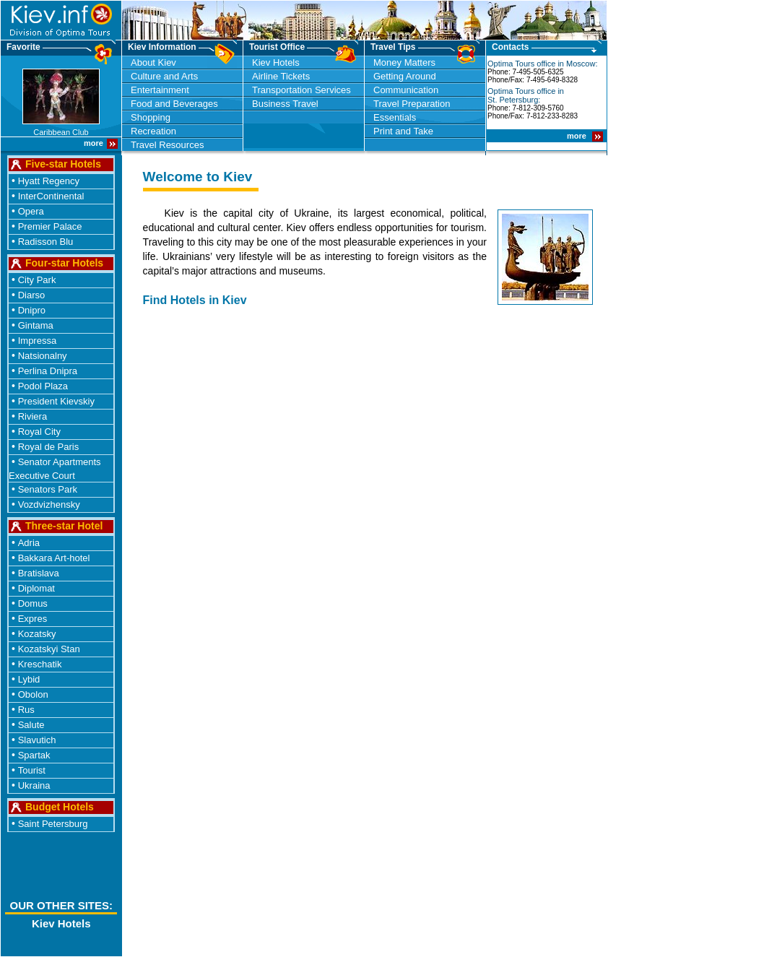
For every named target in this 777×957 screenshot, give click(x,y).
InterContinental (51, 196)
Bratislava (38, 573)
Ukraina (34, 785)
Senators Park (47, 489)
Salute (31, 724)
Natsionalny (42, 355)
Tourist (31, 770)
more (578, 135)
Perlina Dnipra (47, 370)
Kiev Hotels (276, 62)
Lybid (29, 679)
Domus (33, 603)
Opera (31, 211)
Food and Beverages (174, 103)
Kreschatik (40, 664)
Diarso (31, 295)
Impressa (37, 340)
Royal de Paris (48, 446)
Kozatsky (37, 633)
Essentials (394, 117)
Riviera (32, 416)
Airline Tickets (281, 76)
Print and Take (403, 131)
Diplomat (36, 588)
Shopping (150, 117)
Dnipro (31, 310)
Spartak (34, 755)
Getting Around (404, 76)
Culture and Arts (164, 76)
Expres (32, 618)
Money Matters (404, 62)
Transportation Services (301, 90)
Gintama (35, 325)
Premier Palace (50, 226)
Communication (405, 90)
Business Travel (285, 103)
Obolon (33, 694)
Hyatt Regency (48, 181)
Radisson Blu (46, 241)
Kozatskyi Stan (49, 649)
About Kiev (153, 62)
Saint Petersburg (53, 823)
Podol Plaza (43, 386)
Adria (29, 542)
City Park (37, 279)
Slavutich (37, 740)
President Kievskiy (56, 401)
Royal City (39, 431)
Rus (26, 709)
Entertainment (160, 90)
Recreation (153, 131)
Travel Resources (167, 144)
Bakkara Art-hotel (54, 558)
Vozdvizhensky (49, 504)
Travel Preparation (411, 103)
